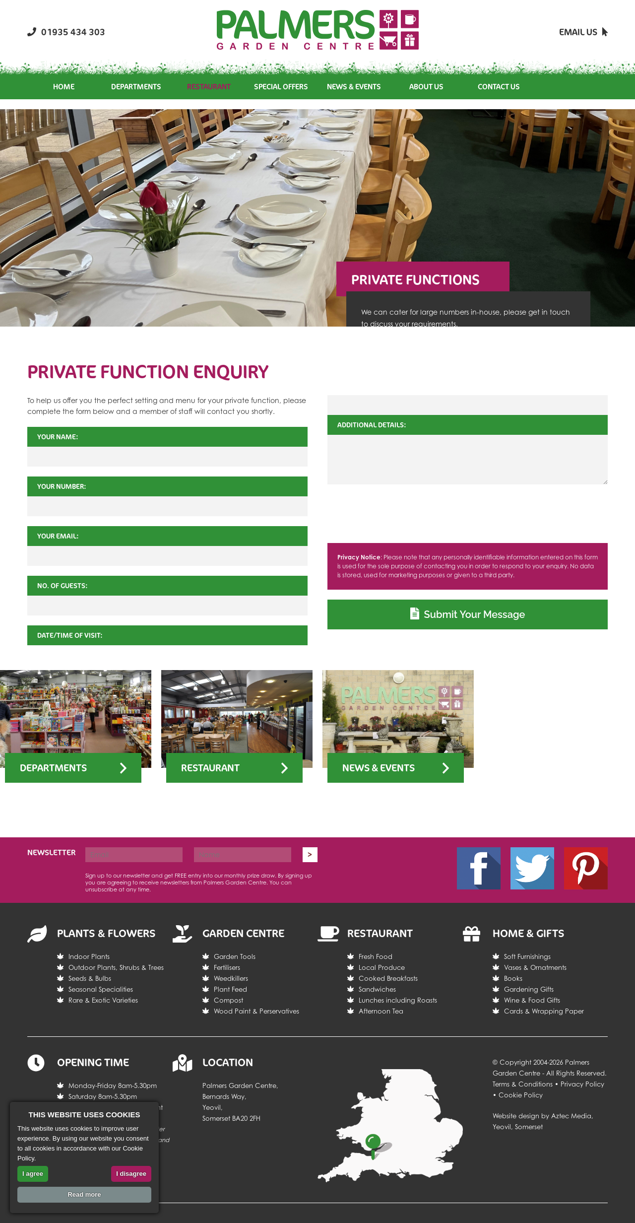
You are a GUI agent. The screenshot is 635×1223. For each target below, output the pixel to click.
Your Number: (61, 486)
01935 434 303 (66, 31)
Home (63, 86)
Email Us (583, 31)
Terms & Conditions (523, 1084)
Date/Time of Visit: (70, 635)
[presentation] (467, 513)
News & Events (354, 86)
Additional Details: (371, 424)
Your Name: (57, 436)
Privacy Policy (582, 1084)
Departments (136, 86)
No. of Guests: (62, 585)
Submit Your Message (467, 614)
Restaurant (209, 86)
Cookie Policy (521, 1095)
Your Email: (58, 536)
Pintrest (586, 868)
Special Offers (281, 86)
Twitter (532, 868)
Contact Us (499, 86)
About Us (426, 86)
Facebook (479, 868)
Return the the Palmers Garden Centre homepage (318, 30)
